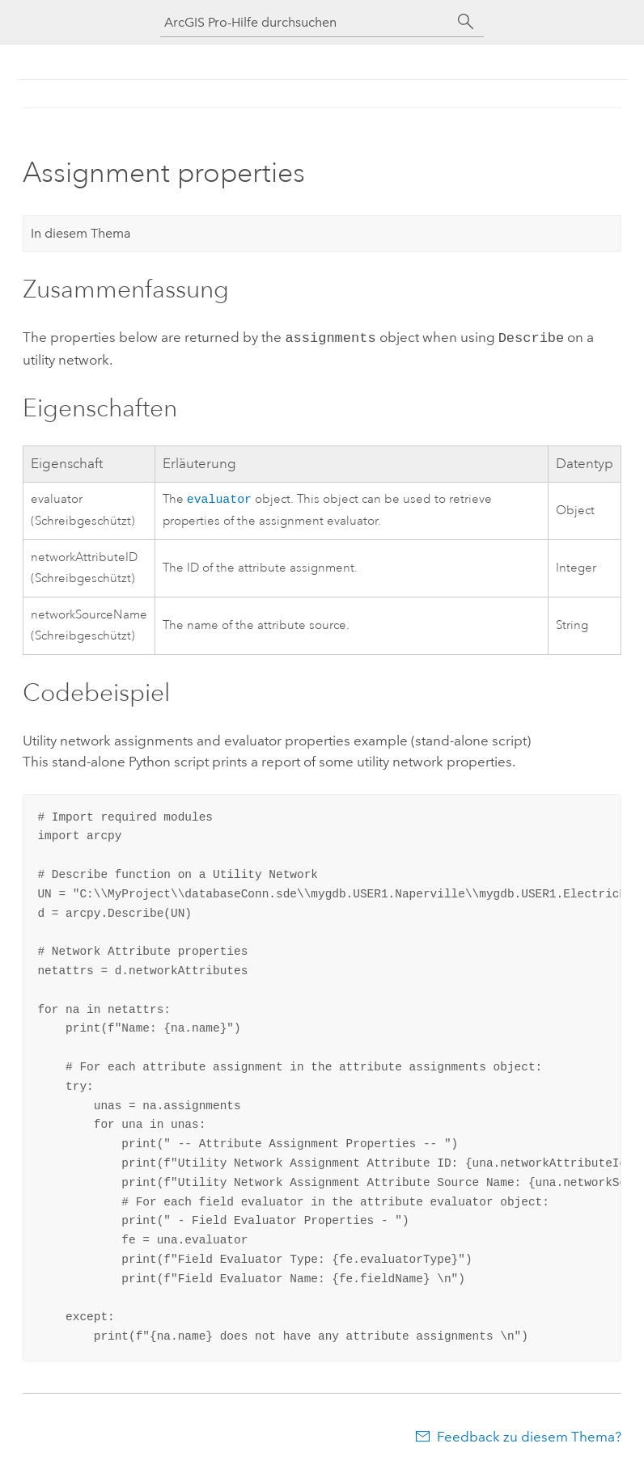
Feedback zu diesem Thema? (529, 1437)
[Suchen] (466, 22)
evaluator (219, 498)
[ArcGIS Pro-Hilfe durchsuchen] (305, 22)
